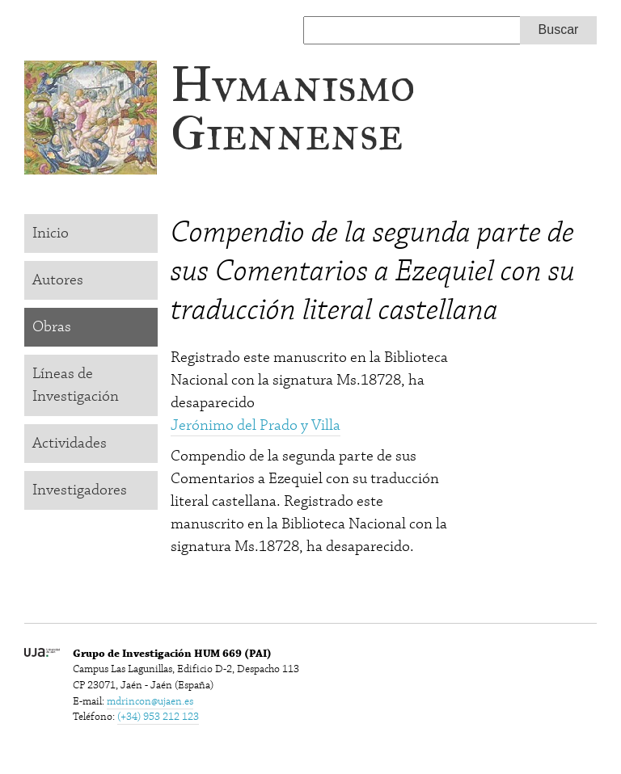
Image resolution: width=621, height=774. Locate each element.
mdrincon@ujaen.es (150, 701)
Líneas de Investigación (75, 385)
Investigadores (79, 490)
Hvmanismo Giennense (293, 108)
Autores (57, 280)
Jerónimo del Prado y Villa (255, 425)
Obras (51, 327)
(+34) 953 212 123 (158, 716)
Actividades (69, 443)
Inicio (50, 233)
